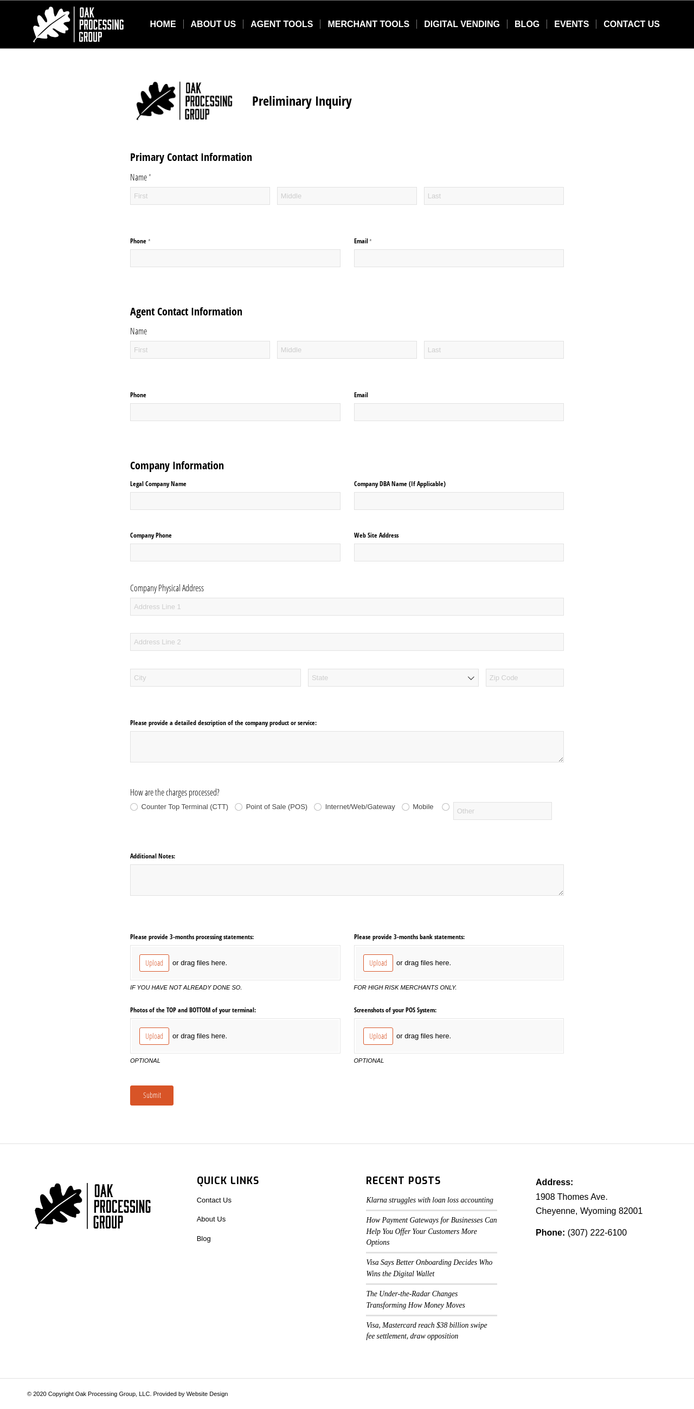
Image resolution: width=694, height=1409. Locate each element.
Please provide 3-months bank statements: (409, 936)
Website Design (207, 1394)
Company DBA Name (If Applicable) (400, 483)
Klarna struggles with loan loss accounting (429, 1200)
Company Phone (151, 535)
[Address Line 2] (347, 642)
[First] (200, 196)
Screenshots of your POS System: (395, 1009)
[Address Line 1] (347, 607)
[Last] (494, 196)
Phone (150, 241)
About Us (211, 1219)
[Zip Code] (525, 678)
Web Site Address (376, 535)
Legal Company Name (158, 483)
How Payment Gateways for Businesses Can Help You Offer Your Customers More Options (431, 1231)
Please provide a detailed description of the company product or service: (223, 722)
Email (373, 241)
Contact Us (214, 1200)
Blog (204, 1239)
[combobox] (393, 678)
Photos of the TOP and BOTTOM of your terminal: (193, 1009)
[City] (215, 678)
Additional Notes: (152, 856)
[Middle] (347, 196)
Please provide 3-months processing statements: (192, 936)
